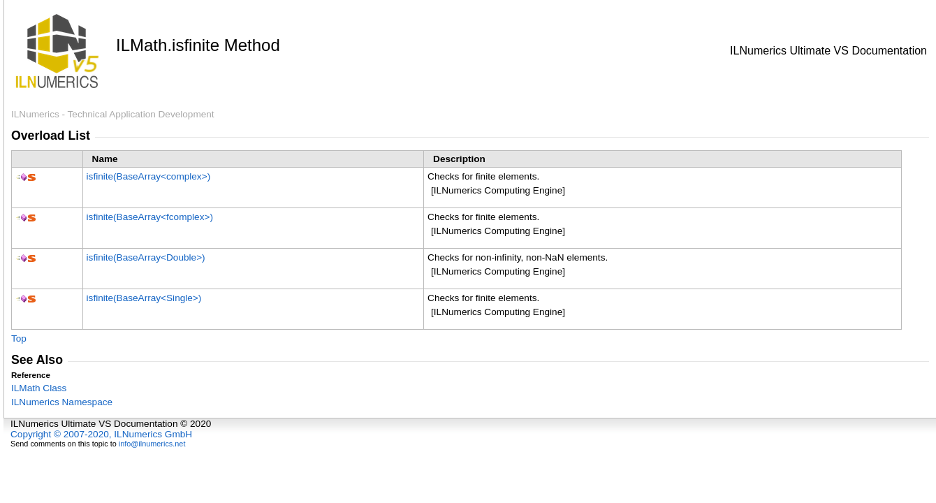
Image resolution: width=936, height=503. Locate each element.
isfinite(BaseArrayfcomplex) (150, 217)
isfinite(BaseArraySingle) (144, 298)
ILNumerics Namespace (61, 402)
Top (19, 338)
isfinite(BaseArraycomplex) (149, 176)
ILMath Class (38, 388)
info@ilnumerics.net (152, 443)
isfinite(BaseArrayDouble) (146, 257)
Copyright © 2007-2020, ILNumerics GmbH (101, 434)
